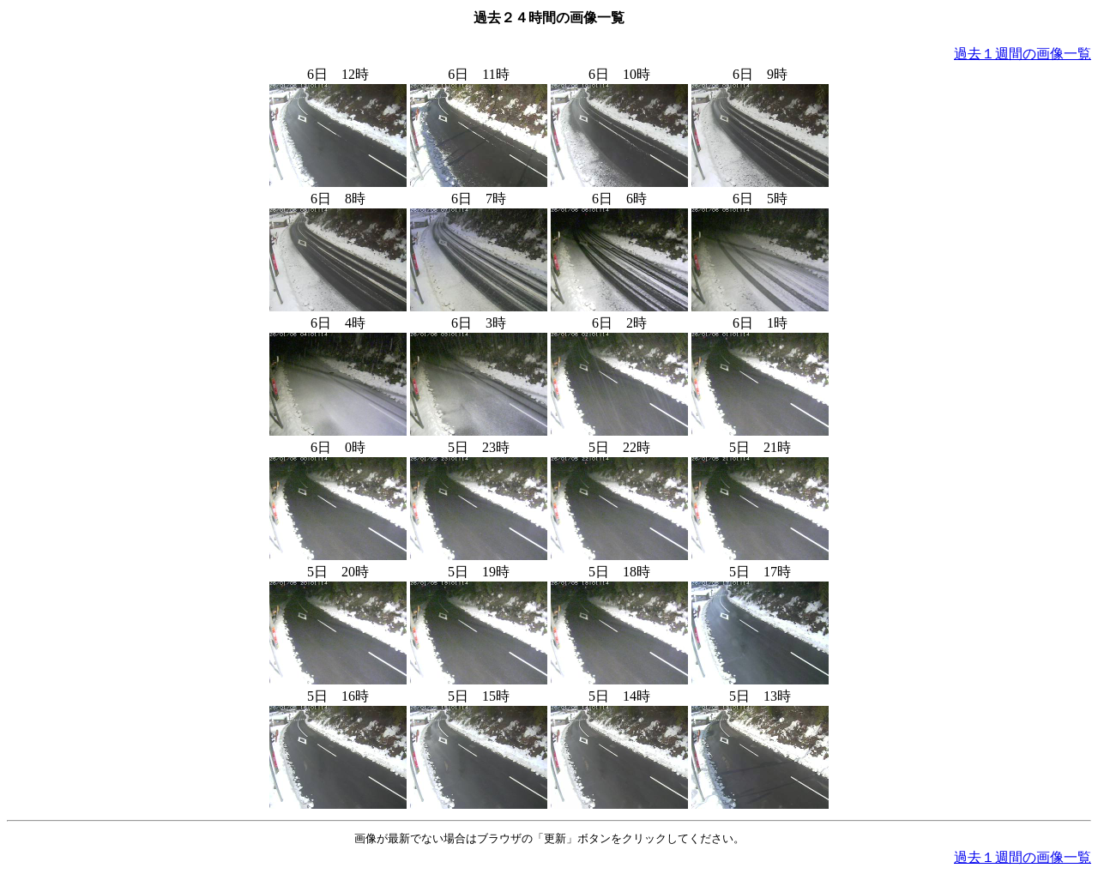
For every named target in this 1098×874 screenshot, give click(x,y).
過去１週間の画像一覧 (1022, 53)
